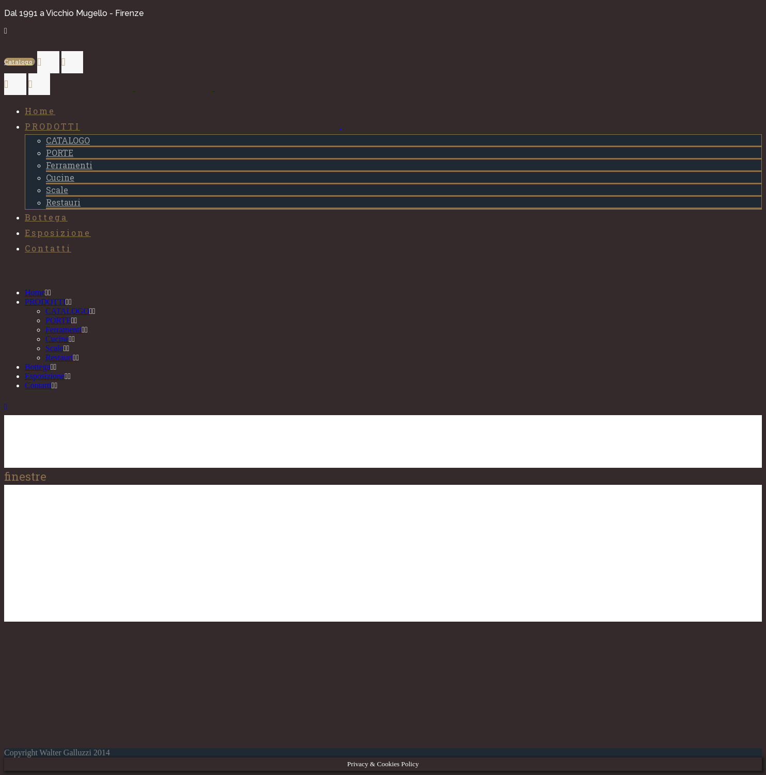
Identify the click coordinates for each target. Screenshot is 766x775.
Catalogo (19, 62)
